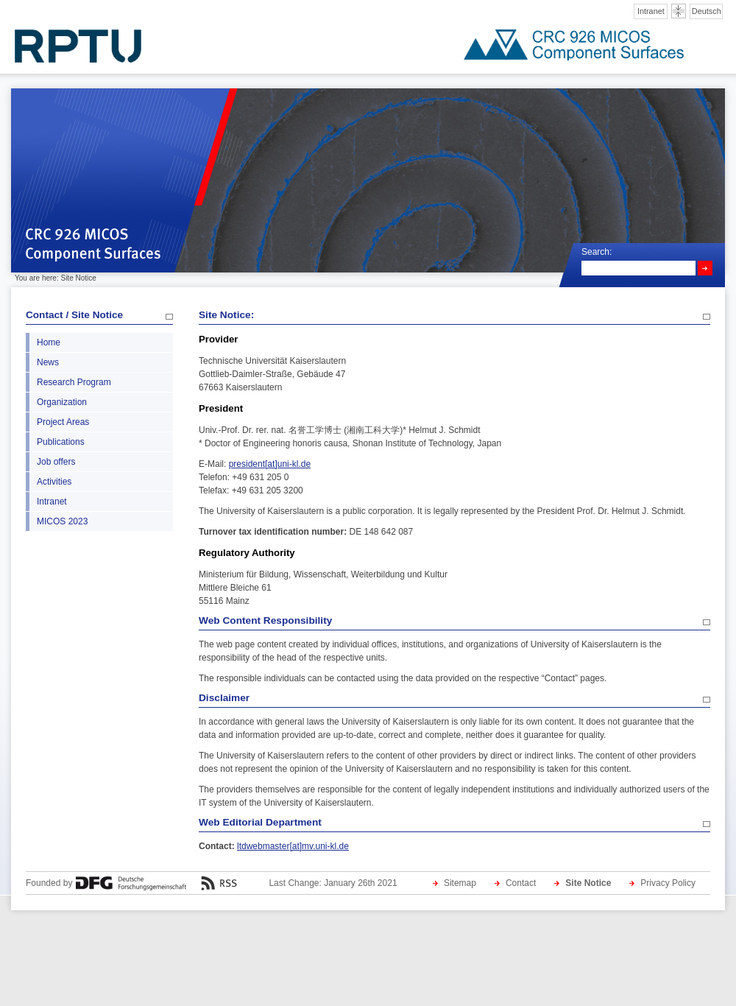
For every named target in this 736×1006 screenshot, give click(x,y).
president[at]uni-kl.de (270, 464)
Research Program (74, 382)
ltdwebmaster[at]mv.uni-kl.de (293, 846)
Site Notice (588, 883)
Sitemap (460, 883)
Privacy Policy (668, 883)
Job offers (56, 462)
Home (48, 342)
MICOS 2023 (62, 521)
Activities (54, 481)
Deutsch (706, 11)
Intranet (651, 11)
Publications (61, 442)
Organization (62, 402)
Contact (521, 883)
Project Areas (63, 422)
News (48, 362)
